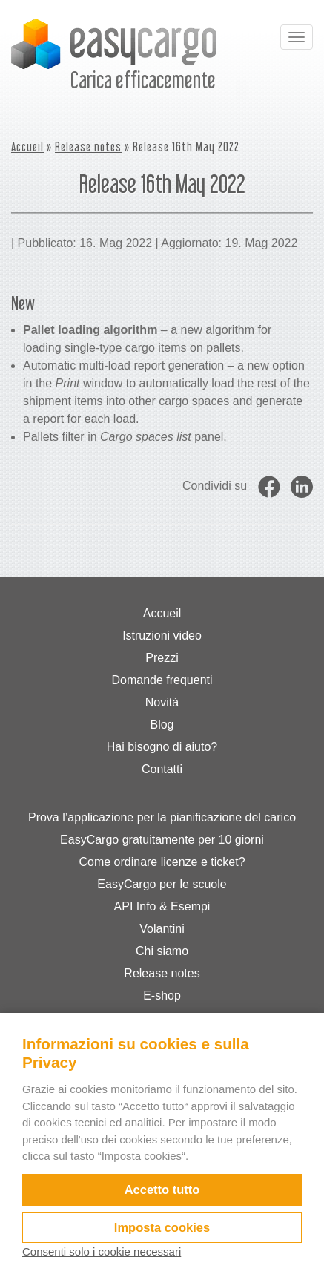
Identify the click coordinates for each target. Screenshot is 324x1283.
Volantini (162, 928)
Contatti (162, 769)
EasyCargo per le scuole (161, 884)
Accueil (27, 147)
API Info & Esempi (162, 906)
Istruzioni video (162, 635)
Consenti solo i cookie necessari (101, 1251)
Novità (162, 702)
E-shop (162, 995)
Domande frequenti (161, 680)
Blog (161, 724)
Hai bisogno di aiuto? (162, 747)
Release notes (88, 147)
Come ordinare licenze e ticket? (162, 862)
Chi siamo (162, 951)
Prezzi (161, 658)
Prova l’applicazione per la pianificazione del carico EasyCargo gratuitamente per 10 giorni (162, 828)
